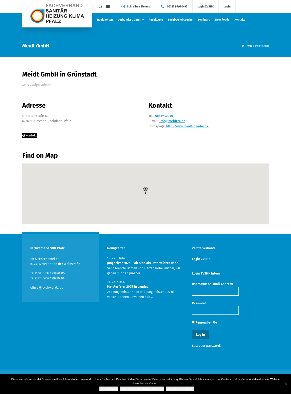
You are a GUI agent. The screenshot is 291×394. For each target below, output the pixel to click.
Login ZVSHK (205, 6)
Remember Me (204, 322)
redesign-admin (38, 85)
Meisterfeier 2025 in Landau (128, 286)
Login (227, 6)
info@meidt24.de (172, 121)
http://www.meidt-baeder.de (187, 126)
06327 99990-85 (177, 6)
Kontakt (29, 135)
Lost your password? (206, 346)
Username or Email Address (215, 289)
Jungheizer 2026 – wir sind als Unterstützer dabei (143, 263)
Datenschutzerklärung (179, 388)
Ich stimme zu (109, 388)
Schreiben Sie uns (138, 6)
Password (215, 308)
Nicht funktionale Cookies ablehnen (141, 388)
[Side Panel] (107, 6)
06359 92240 (164, 116)
